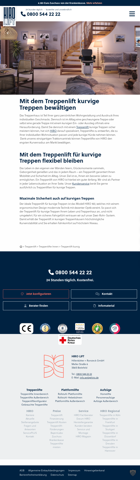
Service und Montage (83, 431)
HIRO (53, 131)
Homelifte (105, 394)
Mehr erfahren (94, 3)
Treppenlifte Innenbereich (34, 394)
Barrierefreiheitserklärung (33, 474)
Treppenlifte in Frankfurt (110, 420)
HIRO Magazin (83, 436)
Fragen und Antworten (30, 427)
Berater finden (36, 306)
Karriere (30, 415)
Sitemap (72, 474)
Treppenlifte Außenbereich (34, 397)
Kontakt (104, 294)
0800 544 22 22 (70, 272)
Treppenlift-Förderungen (57, 427)
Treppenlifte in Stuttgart (110, 427)
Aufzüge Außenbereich (106, 401)
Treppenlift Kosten (56, 422)
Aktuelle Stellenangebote (30, 420)
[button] (133, 473)
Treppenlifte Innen (49, 246)
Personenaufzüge (105, 397)
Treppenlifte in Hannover (110, 448)
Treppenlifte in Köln (110, 415)
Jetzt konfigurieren (36, 294)
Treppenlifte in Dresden (110, 441)
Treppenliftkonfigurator (34, 401)
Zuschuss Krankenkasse (56, 438)
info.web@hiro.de (89, 377)
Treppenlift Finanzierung (56, 416)
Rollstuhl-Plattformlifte (70, 394)
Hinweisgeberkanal (94, 470)
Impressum (74, 470)
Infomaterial (104, 306)
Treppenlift (82, 127)
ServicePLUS (30, 433)
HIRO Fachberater (83, 415)
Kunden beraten (83, 425)
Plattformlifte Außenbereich (70, 401)
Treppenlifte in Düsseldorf (110, 434)
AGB (22, 470)
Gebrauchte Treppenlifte (34, 404)
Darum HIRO (83, 418)
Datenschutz (57, 474)
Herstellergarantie (83, 422)
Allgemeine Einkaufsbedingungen (46, 470)
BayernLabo (57, 433)
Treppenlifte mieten (56, 445)
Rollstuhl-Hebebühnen (70, 397)
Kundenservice (80, 183)
